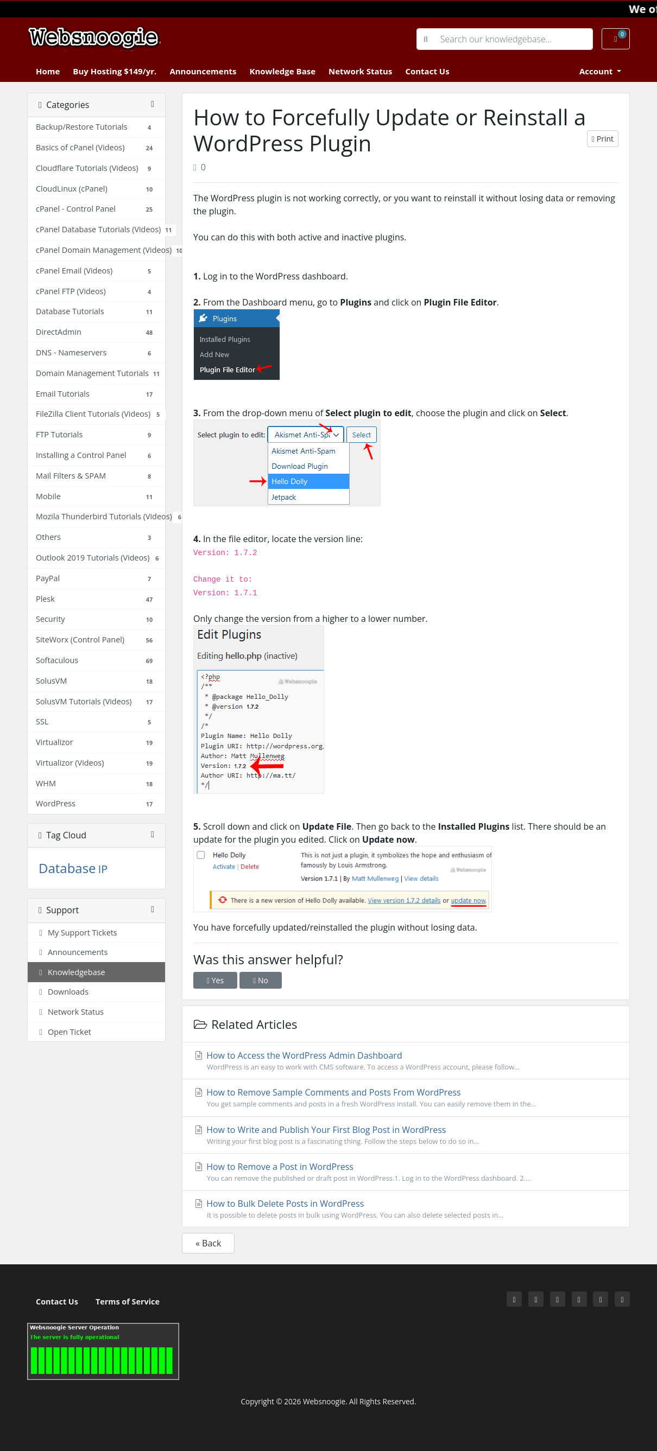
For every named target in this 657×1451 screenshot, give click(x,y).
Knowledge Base (282, 71)
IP (103, 869)
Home (48, 71)
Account (597, 71)
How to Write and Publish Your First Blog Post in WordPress (405, 1135)
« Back (208, 1243)
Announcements (202, 71)
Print (603, 138)
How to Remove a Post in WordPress (405, 1172)
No (260, 980)
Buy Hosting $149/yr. (114, 71)
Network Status (360, 71)
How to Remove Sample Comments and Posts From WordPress (405, 1097)
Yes (215, 980)
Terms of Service (128, 1301)
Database (67, 868)
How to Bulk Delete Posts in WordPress (405, 1209)
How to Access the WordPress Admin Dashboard (405, 1060)
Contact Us (427, 71)
